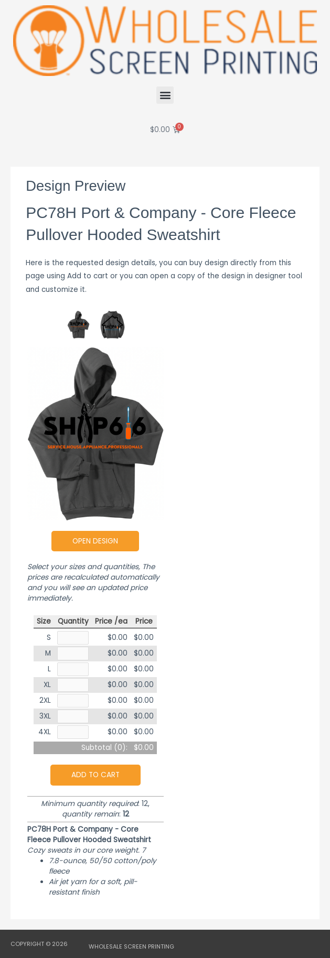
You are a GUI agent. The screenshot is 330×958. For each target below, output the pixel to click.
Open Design (95, 541)
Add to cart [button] (95, 775)
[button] (165, 95)
